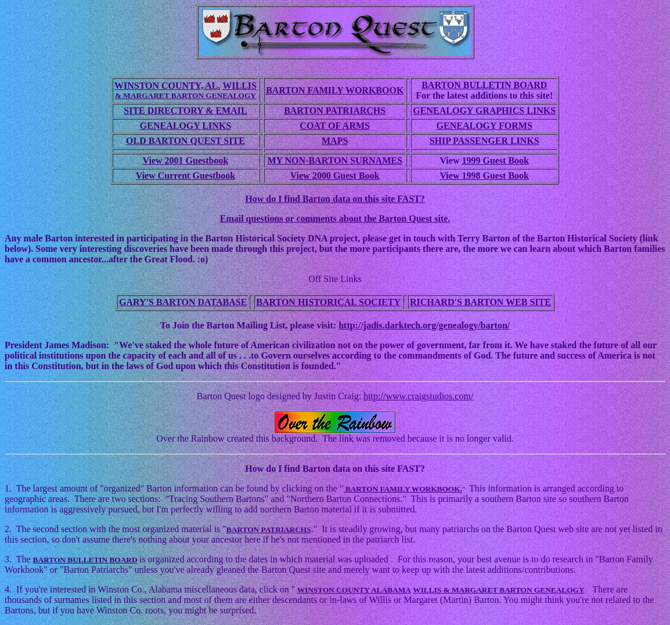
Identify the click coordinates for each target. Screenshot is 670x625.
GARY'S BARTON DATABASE (183, 302)
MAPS (335, 141)
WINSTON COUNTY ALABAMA (354, 590)
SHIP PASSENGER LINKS (484, 141)
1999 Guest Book (495, 160)
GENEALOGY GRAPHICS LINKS (484, 110)
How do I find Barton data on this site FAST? (335, 199)
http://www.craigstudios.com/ (418, 396)
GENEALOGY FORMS (484, 126)
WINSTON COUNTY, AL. (167, 86)
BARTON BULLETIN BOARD (484, 85)
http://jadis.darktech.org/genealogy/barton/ (424, 325)
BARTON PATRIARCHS (335, 110)
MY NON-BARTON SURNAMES (334, 160)
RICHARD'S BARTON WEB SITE (480, 302)
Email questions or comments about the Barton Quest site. (335, 218)
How (255, 469)
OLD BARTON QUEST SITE (185, 141)
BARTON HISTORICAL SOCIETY (328, 302)
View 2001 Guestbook (186, 160)
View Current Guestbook (186, 175)
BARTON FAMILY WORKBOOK (335, 90)
